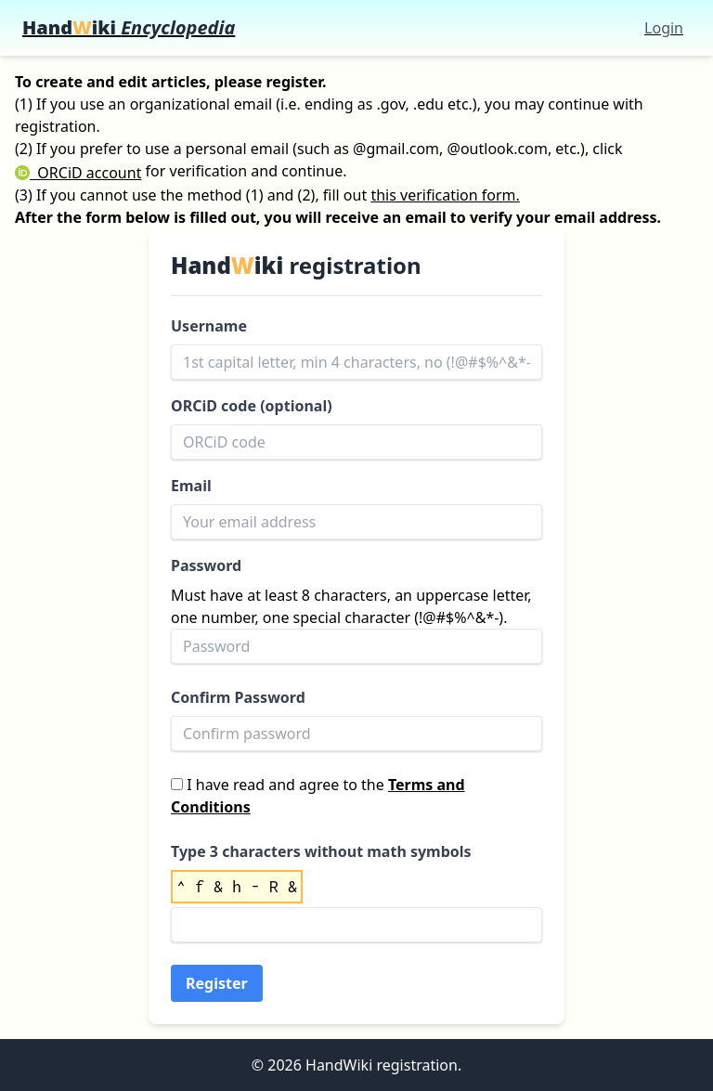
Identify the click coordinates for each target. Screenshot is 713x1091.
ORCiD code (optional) (251, 406)
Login (663, 28)
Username (209, 326)
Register (217, 983)
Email (191, 485)
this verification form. (444, 195)
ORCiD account (78, 172)
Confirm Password (238, 697)
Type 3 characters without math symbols (321, 851)
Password (206, 565)
